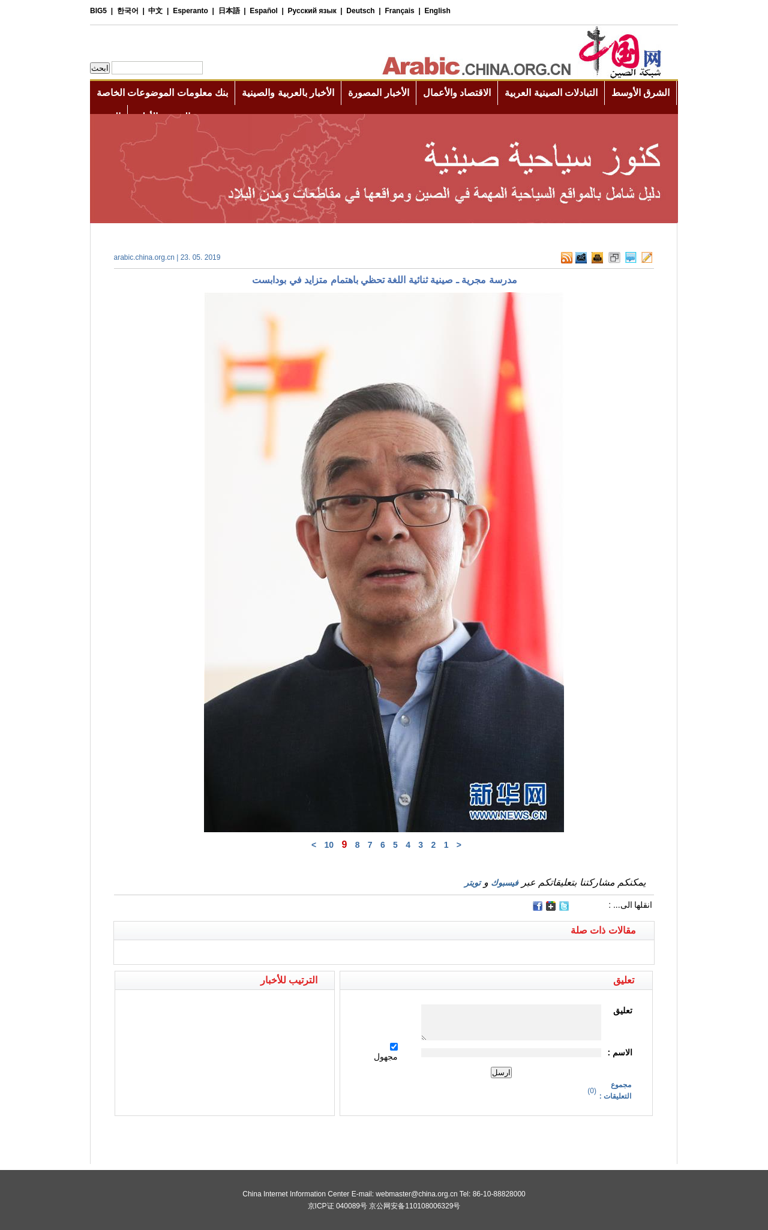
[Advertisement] (249, 1137)
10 (329, 845)
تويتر (472, 882)
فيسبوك (504, 882)
